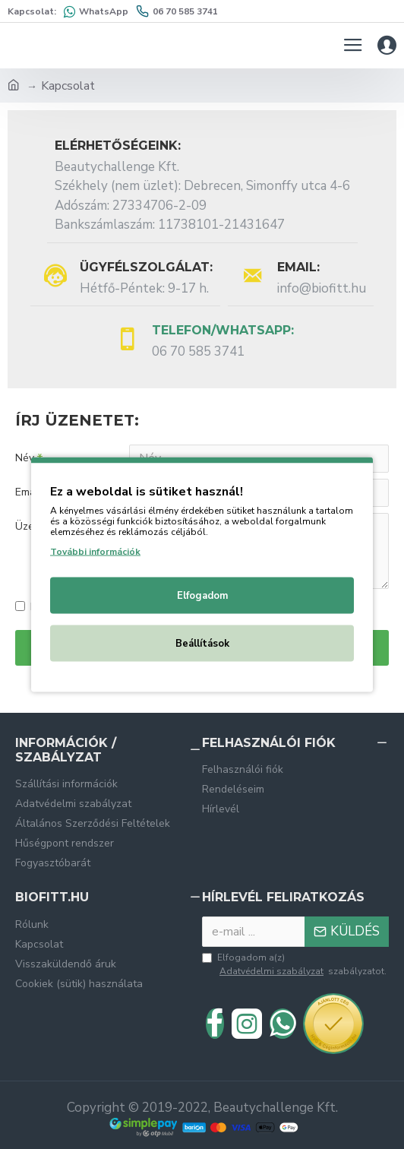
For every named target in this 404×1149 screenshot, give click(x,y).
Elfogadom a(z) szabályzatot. (294, 964)
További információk (95, 552)
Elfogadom (202, 596)
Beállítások (202, 643)
